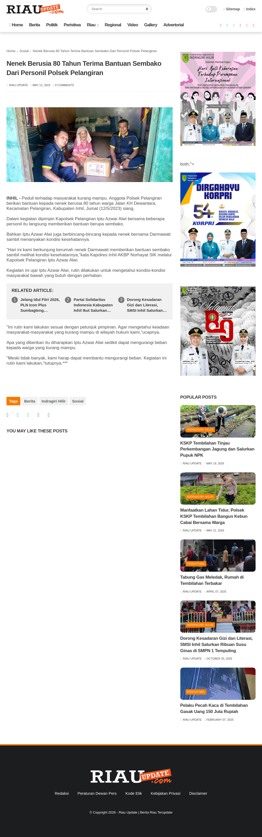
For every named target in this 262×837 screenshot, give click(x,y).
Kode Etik (133, 793)
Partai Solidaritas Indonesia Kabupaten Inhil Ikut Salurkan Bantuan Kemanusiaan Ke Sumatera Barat (93, 305)
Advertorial (173, 24)
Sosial (24, 51)
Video (132, 24)
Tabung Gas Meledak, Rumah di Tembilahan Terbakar (212, 580)
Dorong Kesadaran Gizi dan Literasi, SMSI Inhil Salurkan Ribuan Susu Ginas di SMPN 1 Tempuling (147, 305)
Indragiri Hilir (54, 401)
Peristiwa (72, 24)
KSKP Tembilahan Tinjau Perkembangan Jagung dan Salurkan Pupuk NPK (217, 449)
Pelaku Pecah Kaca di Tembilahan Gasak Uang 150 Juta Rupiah (214, 708)
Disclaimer (198, 793)
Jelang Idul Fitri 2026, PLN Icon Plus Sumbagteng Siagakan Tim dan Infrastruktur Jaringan (40, 305)
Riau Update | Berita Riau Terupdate (145, 812)
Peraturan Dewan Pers (97, 793)
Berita (34, 24)
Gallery (150, 24)
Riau (91, 24)
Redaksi (62, 793)
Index (250, 9)
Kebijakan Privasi (165, 793)
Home (16, 24)
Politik (51, 24)
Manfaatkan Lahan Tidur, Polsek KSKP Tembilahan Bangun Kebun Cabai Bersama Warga (214, 516)
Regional (113, 24)
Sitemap (232, 9)
